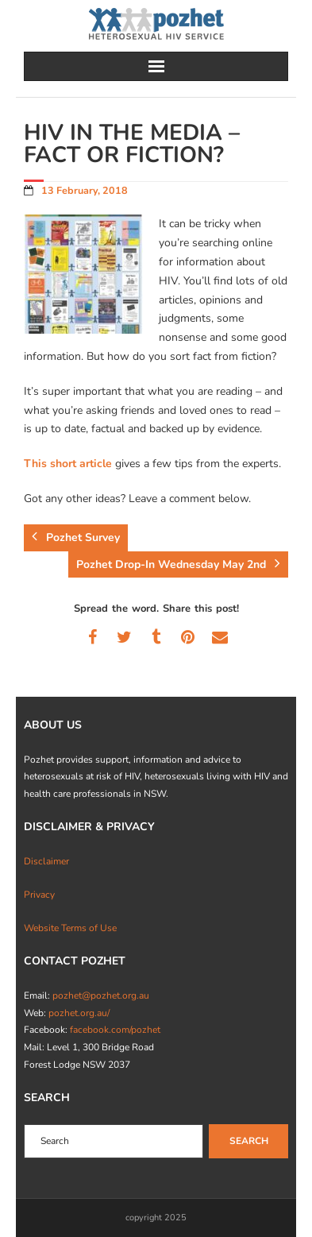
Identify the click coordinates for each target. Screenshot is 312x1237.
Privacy (39, 894)
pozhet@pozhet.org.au (100, 995)
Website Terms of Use (70, 928)
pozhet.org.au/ (79, 1013)
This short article (68, 463)
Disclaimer (46, 861)
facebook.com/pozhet (115, 1029)
